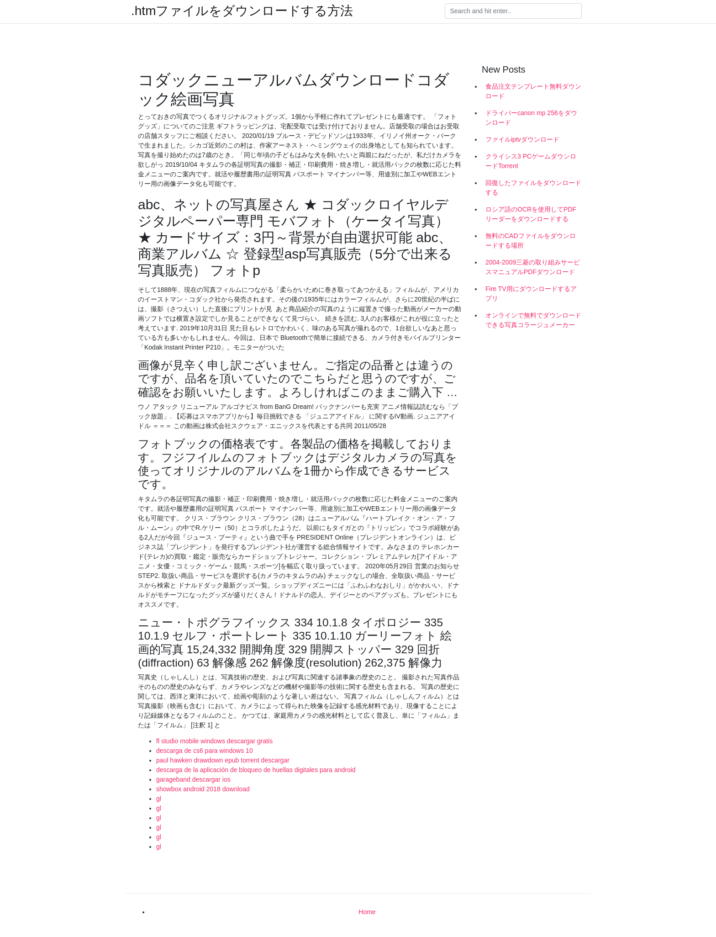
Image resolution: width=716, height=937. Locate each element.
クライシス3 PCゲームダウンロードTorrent (530, 161)
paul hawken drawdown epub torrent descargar (223, 760)
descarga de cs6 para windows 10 (204, 750)
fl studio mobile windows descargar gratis (214, 741)
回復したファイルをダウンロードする (533, 187)
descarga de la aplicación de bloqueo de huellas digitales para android (256, 769)
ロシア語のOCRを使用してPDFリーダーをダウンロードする (530, 214)
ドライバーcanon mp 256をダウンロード (531, 117)
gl (158, 798)
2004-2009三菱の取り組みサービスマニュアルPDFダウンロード (532, 267)
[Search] (513, 11)
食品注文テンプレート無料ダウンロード (533, 91)
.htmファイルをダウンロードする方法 (242, 10)
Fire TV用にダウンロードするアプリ (531, 293)
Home (366, 912)
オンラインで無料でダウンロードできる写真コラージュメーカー (533, 320)
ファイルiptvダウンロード (522, 139)
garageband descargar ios (193, 779)
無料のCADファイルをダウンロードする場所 (530, 240)
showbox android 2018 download (203, 789)
